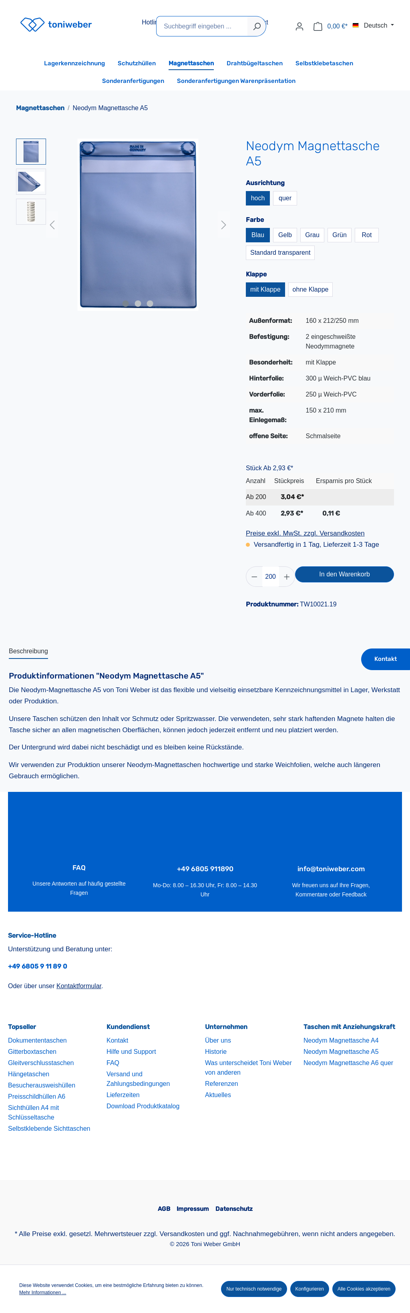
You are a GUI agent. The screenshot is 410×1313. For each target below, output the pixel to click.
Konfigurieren (309, 1289)
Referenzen (221, 1084)
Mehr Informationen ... (42, 1292)
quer (285, 198)
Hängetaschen (28, 1074)
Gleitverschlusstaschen (41, 1063)
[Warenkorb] (330, 26)
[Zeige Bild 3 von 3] (150, 303)
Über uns (218, 1040)
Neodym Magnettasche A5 (341, 1052)
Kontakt (385, 659)
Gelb (285, 235)
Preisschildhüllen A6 (36, 1096)
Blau (257, 235)
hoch (258, 198)
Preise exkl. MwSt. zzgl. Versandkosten (305, 533)
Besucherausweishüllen (41, 1085)
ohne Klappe (311, 289)
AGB (164, 1209)
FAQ (113, 1063)
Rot (367, 235)
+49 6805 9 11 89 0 (37, 966)
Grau (312, 235)
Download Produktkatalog (143, 1106)
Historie (216, 1052)
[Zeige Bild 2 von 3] (138, 303)
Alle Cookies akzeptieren (364, 1289)
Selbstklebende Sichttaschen (49, 1129)
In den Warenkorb (344, 574)
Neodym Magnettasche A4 (341, 1040)
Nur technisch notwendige (253, 1289)
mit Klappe (265, 289)
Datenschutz (234, 1209)
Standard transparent (280, 252)
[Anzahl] (270, 576)
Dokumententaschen (37, 1040)
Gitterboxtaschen (32, 1052)
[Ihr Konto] (299, 26)
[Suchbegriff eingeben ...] (202, 26)
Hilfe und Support (131, 1052)
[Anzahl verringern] (254, 576)
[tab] (28, 651)
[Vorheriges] (52, 225)
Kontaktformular (78, 986)
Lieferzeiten (123, 1095)
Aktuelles (218, 1095)
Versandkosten (182, 1234)
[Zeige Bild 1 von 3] (126, 303)
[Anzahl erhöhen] (287, 576)
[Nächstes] (224, 225)
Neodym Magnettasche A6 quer (348, 1063)
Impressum (193, 1209)
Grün (339, 235)
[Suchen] (256, 26)
